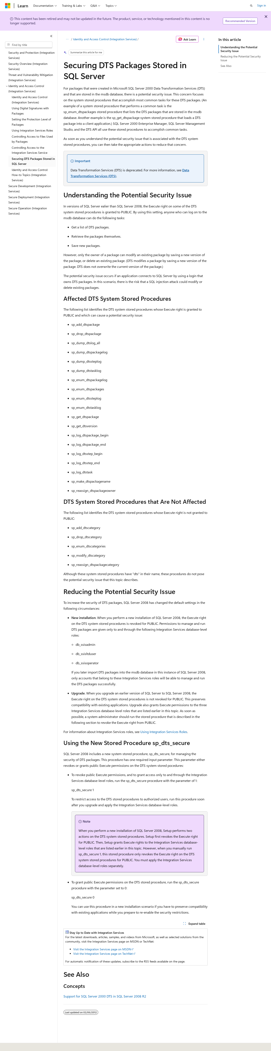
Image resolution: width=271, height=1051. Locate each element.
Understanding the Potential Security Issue (239, 49)
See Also (226, 66)
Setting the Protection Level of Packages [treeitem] (31, 121)
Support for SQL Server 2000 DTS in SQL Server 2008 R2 (104, 996)
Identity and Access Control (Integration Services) (105, 39)
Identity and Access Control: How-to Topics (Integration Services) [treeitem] (30, 175)
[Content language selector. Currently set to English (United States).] (24, 1045)
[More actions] (204, 39)
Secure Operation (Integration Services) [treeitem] (27, 210)
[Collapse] (51, 36)
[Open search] (251, 5)
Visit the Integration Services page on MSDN (102, 949)
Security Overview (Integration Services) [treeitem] (28, 66)
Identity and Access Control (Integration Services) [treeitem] (29, 99)
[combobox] (28, 45)
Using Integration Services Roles (163, 731)
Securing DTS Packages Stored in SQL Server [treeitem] (33, 161)
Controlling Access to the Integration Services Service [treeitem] (29, 150)
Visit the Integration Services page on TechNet (103, 954)
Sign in (261, 5)
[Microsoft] (7, 5)
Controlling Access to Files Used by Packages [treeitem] (32, 139)
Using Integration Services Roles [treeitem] (32, 130)
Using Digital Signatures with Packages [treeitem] (30, 110)
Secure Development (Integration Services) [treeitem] (29, 188)
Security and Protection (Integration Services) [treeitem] (31, 55)
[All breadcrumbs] (67, 39)
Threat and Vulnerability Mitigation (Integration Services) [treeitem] (30, 77)
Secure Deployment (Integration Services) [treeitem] (29, 199)
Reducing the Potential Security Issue (241, 58)
